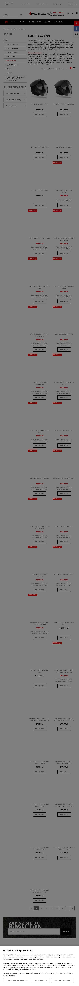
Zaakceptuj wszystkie (62, 980)
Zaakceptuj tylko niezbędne (16, 980)
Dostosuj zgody (41, 980)
